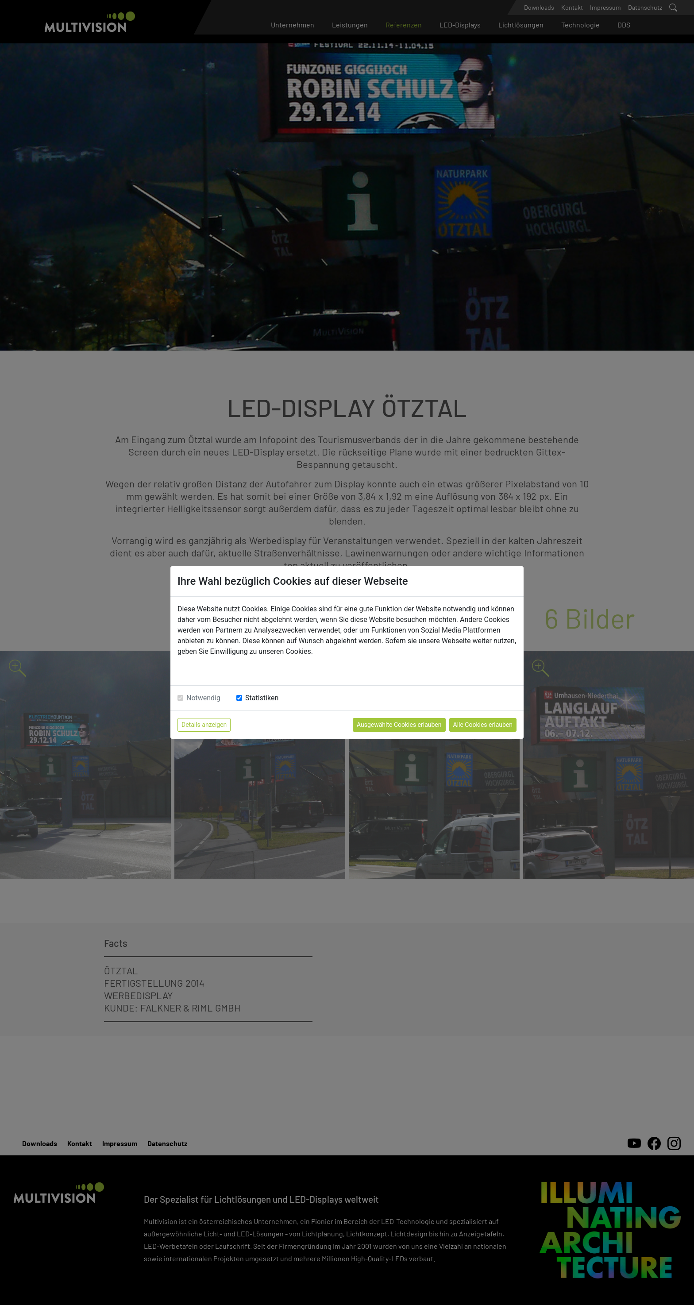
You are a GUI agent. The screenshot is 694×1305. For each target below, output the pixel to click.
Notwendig (203, 698)
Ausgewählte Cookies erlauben (399, 724)
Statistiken (261, 698)
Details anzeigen (204, 724)
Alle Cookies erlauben (483, 724)
